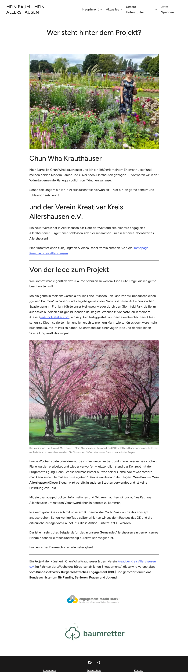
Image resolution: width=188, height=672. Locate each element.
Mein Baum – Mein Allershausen (25, 9)
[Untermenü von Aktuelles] (121, 9)
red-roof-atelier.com (54, 317)
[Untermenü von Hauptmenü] (101, 9)
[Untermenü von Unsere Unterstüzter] (156, 9)
